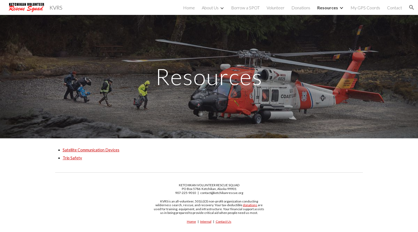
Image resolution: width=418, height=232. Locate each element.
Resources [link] (327, 7)
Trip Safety (72, 158)
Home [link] (189, 7)
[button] (411, 7)
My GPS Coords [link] (365, 7)
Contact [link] (394, 7)
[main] (209, 76)
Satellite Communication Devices (91, 150)
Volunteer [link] (275, 7)
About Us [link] (210, 7)
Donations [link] (300, 7)
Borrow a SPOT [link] (245, 7)
